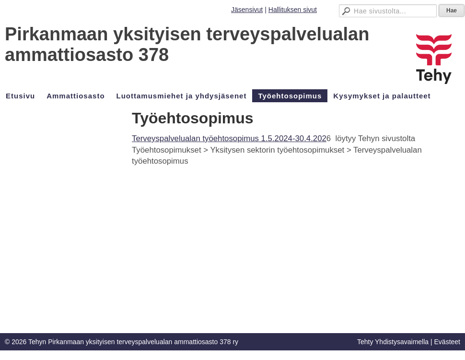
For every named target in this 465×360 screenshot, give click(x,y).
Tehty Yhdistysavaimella (393, 342)
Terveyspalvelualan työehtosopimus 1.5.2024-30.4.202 (229, 138)
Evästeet (447, 342)
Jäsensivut (247, 9)
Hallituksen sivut (292, 9)
